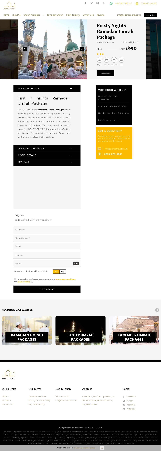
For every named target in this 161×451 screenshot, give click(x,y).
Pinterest (129, 409)
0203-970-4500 (146, 3)
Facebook (129, 397)
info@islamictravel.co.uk (129, 15)
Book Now (105, 73)
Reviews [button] (23, 162)
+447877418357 (121, 3)
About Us (16, 15)
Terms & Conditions (37, 397)
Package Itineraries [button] (31, 148)
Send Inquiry (47, 289)
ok (102, 448)
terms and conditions (65, 279)
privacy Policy (23, 282)
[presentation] (157, 310)
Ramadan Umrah (55, 15)
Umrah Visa (88, 15)
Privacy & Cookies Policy (39, 400)
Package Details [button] (28, 88)
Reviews (100, 15)
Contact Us (7, 404)
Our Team (6, 400)
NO (62, 271)
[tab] (47, 88)
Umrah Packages (34, 15)
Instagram (129, 405)
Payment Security (37, 404)
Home (6, 15)
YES (56, 271)
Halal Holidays (73, 15)
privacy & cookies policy (84, 447)
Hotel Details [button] (27, 155)
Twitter (128, 401)
